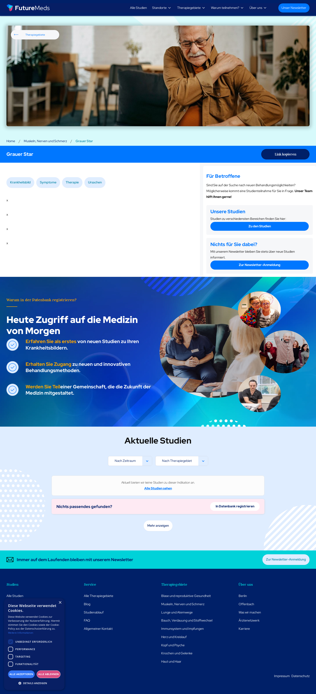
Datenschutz (300, 676)
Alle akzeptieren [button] (21, 674)
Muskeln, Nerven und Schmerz (45, 141)
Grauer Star (84, 141)
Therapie (72, 182)
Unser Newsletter (294, 8)
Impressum (282, 676)
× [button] (59, 602)
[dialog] (34, 644)
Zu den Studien (259, 226)
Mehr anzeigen (158, 525)
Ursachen (95, 182)
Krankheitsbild (20, 182)
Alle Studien (138, 8)
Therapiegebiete (35, 34)
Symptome (48, 182)
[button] (162, 8)
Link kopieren (285, 154)
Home (10, 141)
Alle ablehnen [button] (48, 674)
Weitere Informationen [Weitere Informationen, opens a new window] (20, 632)
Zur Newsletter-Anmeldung (259, 265)
